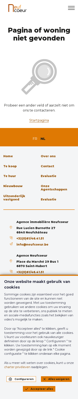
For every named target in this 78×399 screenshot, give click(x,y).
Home (8, 156)
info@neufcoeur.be (32, 244)
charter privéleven (17, 367)
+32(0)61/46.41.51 (30, 238)
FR (35, 139)
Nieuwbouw (12, 186)
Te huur (9, 176)
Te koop (10, 166)
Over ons (48, 156)
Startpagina (39, 120)
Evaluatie (48, 176)
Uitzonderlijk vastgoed (14, 197)
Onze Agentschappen (54, 187)
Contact (47, 166)
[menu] (71, 8)
